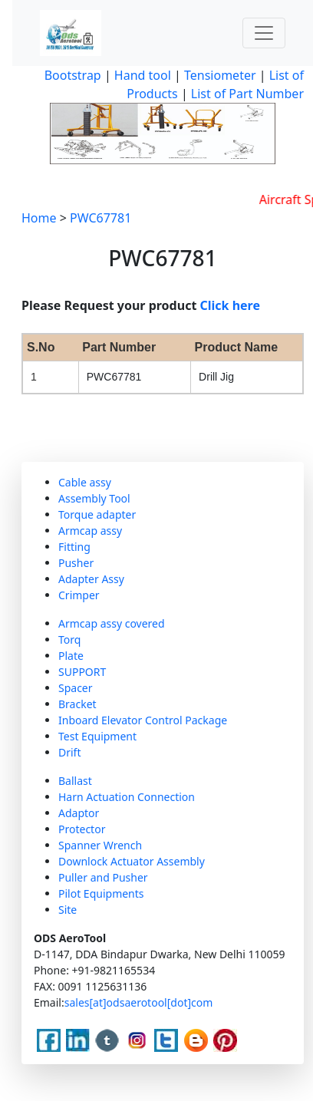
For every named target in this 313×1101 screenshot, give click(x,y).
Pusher (76, 562)
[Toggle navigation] (263, 33)
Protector (81, 829)
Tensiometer (218, 75)
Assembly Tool (94, 498)
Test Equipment (97, 736)
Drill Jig (216, 377)
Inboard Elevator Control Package (142, 720)
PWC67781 (100, 217)
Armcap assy (90, 530)
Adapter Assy (91, 579)
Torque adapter (97, 514)
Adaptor (78, 813)
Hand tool (142, 75)
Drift (69, 752)
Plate (71, 655)
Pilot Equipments (101, 893)
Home (39, 217)
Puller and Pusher (103, 877)
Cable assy (84, 482)
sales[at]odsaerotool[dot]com (138, 1002)
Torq (69, 639)
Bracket (77, 704)
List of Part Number (247, 93)
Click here (230, 305)
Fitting (74, 546)
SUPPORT (82, 671)
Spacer (75, 688)
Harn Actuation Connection (126, 796)
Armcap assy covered (111, 623)
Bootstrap (72, 75)
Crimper (79, 595)
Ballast (75, 780)
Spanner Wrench (100, 845)
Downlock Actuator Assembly (131, 861)
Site (67, 909)
